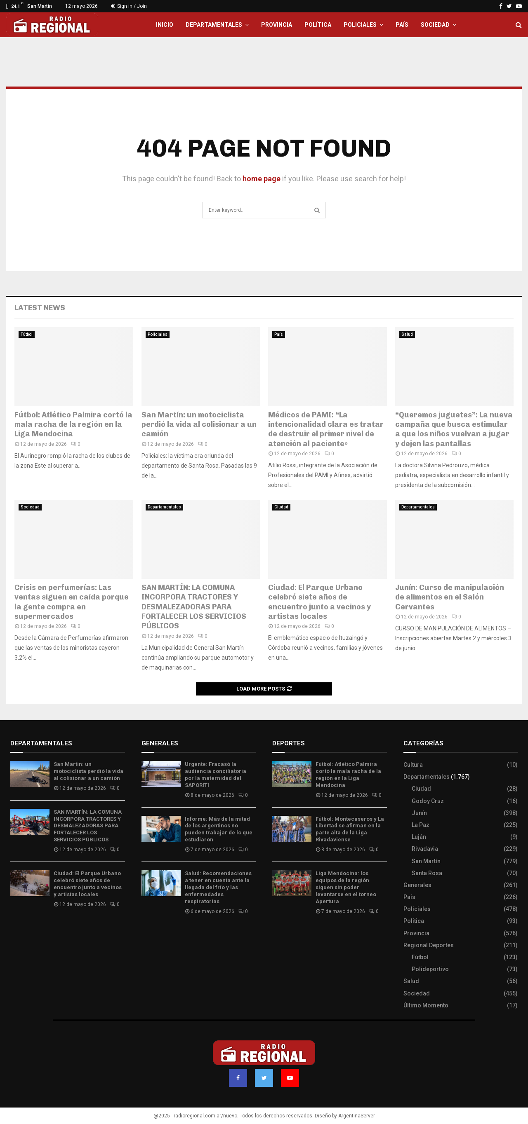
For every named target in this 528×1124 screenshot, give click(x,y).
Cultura (413, 764)
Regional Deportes (428, 945)
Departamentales (214, 24)
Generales (417, 885)
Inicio (164, 24)
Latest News (39, 307)
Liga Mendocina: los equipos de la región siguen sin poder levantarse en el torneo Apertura (346, 887)
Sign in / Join (129, 6)
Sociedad (435, 24)
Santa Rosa (427, 873)
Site (289, 935)
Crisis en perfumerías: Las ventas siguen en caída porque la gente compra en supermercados (71, 602)
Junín (419, 813)
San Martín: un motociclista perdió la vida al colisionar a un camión (199, 424)
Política (317, 24)
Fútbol (27, 334)
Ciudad (281, 507)
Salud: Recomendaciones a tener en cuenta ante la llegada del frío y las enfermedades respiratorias (218, 887)
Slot (278, 935)
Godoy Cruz (428, 801)
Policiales (360, 24)
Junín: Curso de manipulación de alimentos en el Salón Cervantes (449, 597)
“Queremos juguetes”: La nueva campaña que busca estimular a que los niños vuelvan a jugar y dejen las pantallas (454, 429)
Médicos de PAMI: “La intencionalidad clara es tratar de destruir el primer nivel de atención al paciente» (326, 429)
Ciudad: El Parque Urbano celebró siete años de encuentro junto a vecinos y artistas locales (319, 602)
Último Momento (425, 1005)
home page (261, 178)
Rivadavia (425, 848)
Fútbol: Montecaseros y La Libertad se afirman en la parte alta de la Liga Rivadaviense (350, 829)
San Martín (426, 861)
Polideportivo (430, 969)
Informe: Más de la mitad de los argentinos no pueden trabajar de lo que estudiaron (218, 829)
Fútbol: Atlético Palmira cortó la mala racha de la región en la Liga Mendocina (73, 424)
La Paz (420, 825)
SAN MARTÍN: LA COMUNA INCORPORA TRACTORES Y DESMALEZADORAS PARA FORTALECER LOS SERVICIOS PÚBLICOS (193, 607)
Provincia (276, 24)
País (402, 24)
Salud (407, 334)
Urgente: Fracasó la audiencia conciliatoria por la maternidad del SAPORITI (215, 774)
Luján (419, 837)
